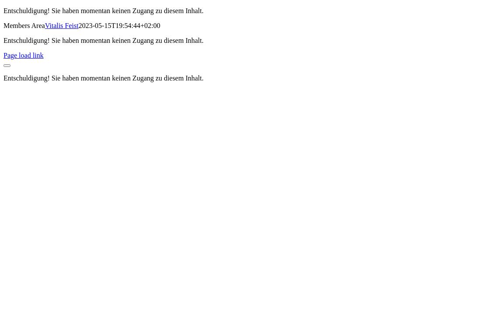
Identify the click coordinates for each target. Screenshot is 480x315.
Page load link (24, 55)
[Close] (7, 65)
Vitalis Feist (62, 25)
